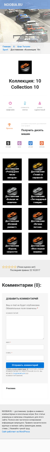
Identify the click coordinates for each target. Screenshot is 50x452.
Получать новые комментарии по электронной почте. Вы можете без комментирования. (25, 372)
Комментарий (12, 313)
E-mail (9, 353)
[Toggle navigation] (44, 3)
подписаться (19, 373)
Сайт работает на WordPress (16, 431)
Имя (8, 342)
